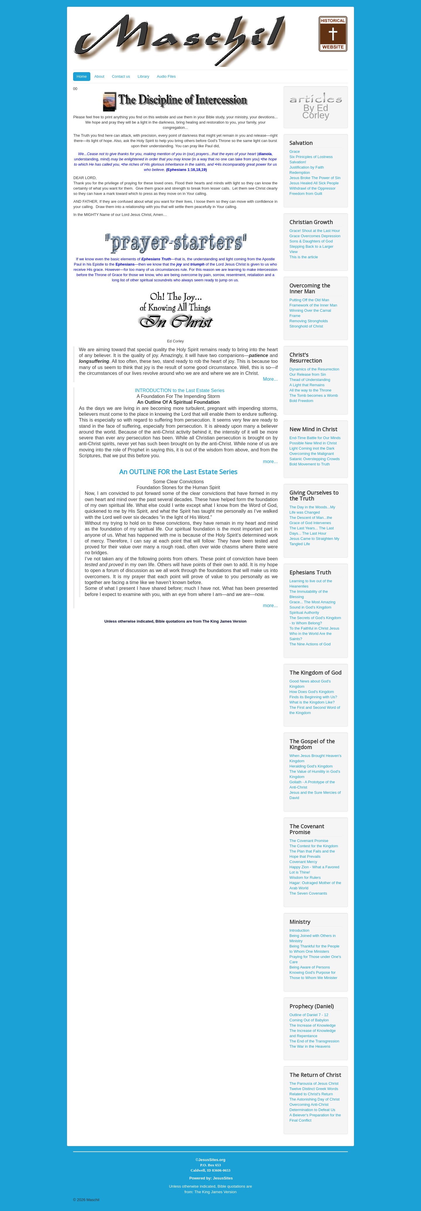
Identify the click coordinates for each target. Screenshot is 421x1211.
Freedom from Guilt (305, 193)
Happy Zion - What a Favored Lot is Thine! (314, 869)
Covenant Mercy (303, 862)
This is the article (303, 257)
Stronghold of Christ (306, 326)
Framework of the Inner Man (313, 305)
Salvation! (297, 162)
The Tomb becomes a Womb (313, 395)
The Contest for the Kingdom (313, 846)
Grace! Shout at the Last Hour (314, 230)
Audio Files (166, 76)
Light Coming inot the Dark (311, 448)
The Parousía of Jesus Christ (314, 1083)
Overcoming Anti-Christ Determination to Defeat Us (312, 1107)
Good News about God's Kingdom (310, 684)
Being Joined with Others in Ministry (312, 938)
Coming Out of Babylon (309, 1020)
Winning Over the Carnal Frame (310, 313)
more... (270, 461)
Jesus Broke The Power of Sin (315, 178)
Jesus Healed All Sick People (314, 183)
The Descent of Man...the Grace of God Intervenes (310, 520)
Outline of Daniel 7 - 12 (308, 1015)
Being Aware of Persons (309, 967)
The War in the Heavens (309, 1046)
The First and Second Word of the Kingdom (314, 710)
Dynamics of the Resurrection (314, 369)
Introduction (299, 930)
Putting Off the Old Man (309, 300)
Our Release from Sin (307, 374)
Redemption (299, 172)
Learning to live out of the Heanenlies (310, 583)
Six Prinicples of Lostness (311, 157)
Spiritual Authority (304, 612)
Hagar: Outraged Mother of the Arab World (315, 885)
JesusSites (223, 1178)
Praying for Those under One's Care (315, 959)
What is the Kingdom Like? (312, 702)
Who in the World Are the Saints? (310, 636)
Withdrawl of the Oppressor (312, 188)
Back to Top (338, 1200)
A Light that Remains (307, 385)
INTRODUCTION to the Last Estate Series (179, 390)
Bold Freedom (301, 401)
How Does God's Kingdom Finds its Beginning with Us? (313, 694)
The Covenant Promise (308, 840)
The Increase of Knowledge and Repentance (312, 1033)
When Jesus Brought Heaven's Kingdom (315, 758)
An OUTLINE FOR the (178, 471)
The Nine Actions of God (310, 644)
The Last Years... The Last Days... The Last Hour (311, 531)
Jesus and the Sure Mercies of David (315, 795)
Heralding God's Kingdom (311, 766)
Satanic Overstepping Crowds (314, 459)
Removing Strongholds (308, 321)
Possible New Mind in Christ (313, 443)
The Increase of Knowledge (312, 1025)
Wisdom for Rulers (305, 877)
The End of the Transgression (314, 1041)
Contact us (121, 76)
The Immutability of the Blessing (308, 594)
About (99, 76)
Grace (294, 151)
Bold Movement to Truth (309, 464)
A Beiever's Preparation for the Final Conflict (315, 1117)
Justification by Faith (306, 167)
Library (143, 76)
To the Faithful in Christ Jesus (314, 628)
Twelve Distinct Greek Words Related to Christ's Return (313, 1091)
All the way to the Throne (310, 390)
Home (82, 76)
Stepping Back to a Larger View (311, 249)
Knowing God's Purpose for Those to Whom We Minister (313, 975)
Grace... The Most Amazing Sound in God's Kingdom (312, 604)
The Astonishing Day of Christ (314, 1099)
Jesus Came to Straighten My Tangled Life (314, 541)
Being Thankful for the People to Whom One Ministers (314, 949)
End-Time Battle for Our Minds (315, 438)
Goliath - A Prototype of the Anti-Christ (312, 784)
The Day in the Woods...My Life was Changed (312, 509)
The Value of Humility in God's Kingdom (314, 774)
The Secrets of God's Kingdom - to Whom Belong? (315, 620)
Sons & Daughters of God (311, 241)
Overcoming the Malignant (311, 453)
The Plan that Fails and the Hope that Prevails (312, 854)
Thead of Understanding (309, 379)
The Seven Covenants (308, 893)
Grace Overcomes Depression (315, 236)
